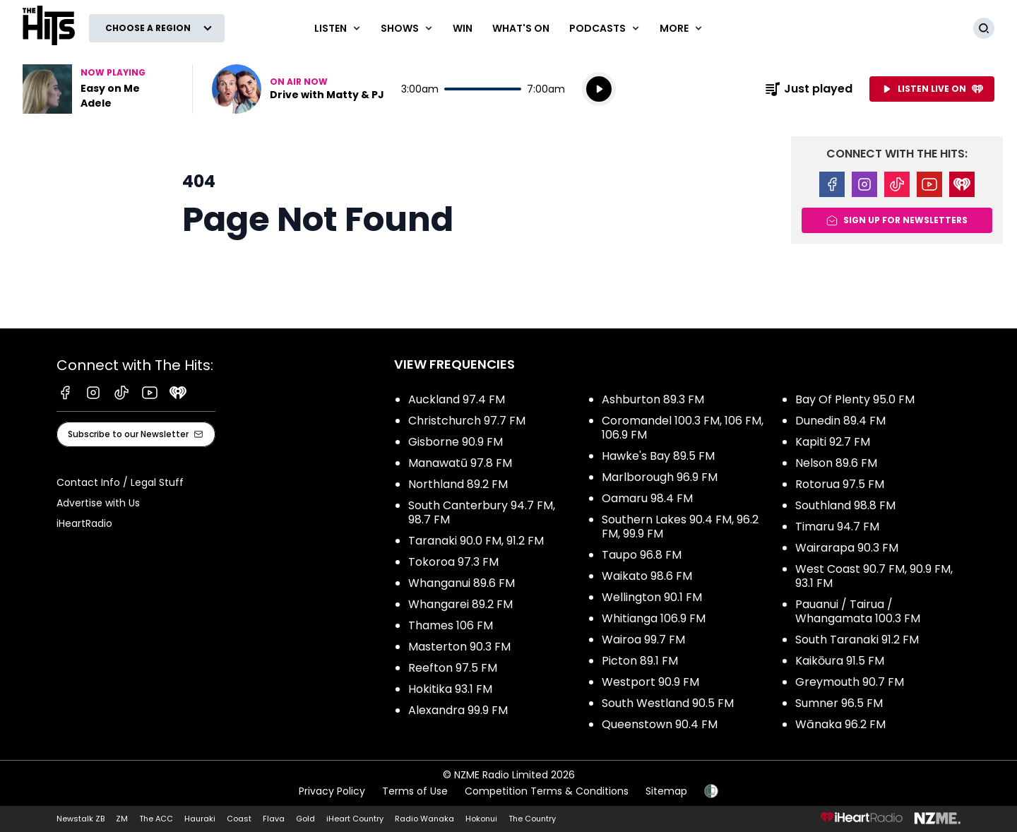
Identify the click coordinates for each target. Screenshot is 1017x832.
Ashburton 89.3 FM (653, 399)
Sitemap (666, 791)
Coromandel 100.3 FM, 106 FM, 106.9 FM (682, 427)
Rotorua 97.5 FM (839, 484)
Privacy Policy (332, 791)
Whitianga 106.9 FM (654, 618)
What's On (520, 28)
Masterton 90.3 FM (459, 646)
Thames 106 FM (450, 625)
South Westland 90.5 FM (668, 703)
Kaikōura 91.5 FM (839, 661)
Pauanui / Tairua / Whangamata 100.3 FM (857, 611)
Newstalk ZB (80, 818)
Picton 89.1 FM (640, 661)
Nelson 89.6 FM (836, 463)
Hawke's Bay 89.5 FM (658, 456)
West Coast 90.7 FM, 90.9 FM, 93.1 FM (874, 576)
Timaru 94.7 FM (837, 526)
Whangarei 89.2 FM (460, 604)
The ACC (156, 818)
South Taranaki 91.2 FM (857, 639)
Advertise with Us (98, 503)
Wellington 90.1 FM (652, 597)
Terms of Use (415, 791)
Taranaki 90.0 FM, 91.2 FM (476, 541)
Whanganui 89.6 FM (461, 583)
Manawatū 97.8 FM (460, 463)
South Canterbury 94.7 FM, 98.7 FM (481, 512)
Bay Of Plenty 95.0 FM (855, 399)
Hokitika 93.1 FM (450, 689)
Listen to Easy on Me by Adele (99, 89)
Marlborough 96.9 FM (660, 477)
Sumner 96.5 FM (839, 703)
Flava (274, 818)
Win (462, 28)
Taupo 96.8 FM (642, 555)
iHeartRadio (84, 523)
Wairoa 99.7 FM (643, 639)
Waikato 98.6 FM (647, 576)
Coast (239, 818)
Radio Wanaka (424, 818)
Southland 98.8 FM (845, 505)
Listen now (298, 89)
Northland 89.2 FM (458, 484)
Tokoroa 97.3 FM (453, 562)
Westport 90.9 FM (650, 682)
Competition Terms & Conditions (547, 791)
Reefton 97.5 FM (452, 668)
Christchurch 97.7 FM (466, 420)
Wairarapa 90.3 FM (846, 548)
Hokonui (481, 818)
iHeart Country (354, 818)
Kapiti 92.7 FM (832, 442)
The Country (532, 818)
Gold (305, 818)
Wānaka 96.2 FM (840, 724)
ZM (122, 818)
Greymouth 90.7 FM (849, 682)
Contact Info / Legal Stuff (120, 482)
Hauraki (199, 818)
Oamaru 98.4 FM (647, 498)
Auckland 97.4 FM (456, 399)
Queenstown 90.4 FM (660, 724)
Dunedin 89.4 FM (840, 420)
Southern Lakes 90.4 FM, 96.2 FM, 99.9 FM (680, 526)
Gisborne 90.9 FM (455, 442)
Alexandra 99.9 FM (458, 710)
